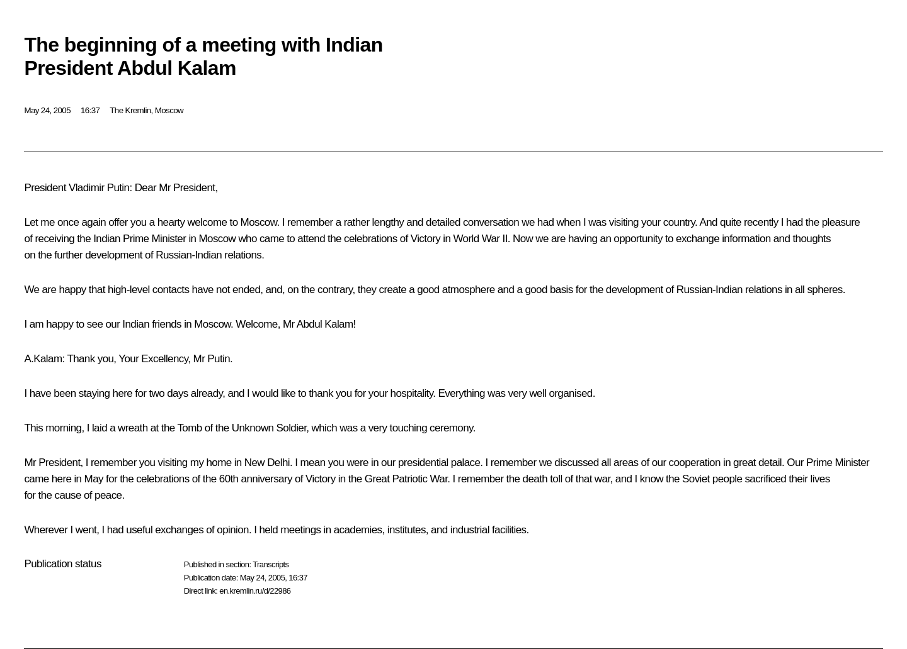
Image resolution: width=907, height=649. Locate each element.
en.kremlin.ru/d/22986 (254, 591)
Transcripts (270, 564)
